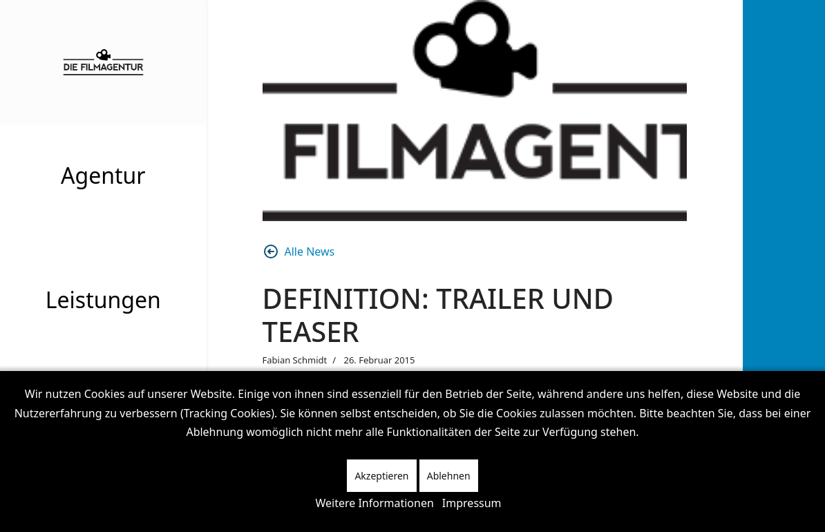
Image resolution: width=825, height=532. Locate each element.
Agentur (103, 175)
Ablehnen (449, 475)
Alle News (299, 251)
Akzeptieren (381, 475)
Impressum (472, 503)
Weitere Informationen (374, 503)
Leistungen (103, 299)
